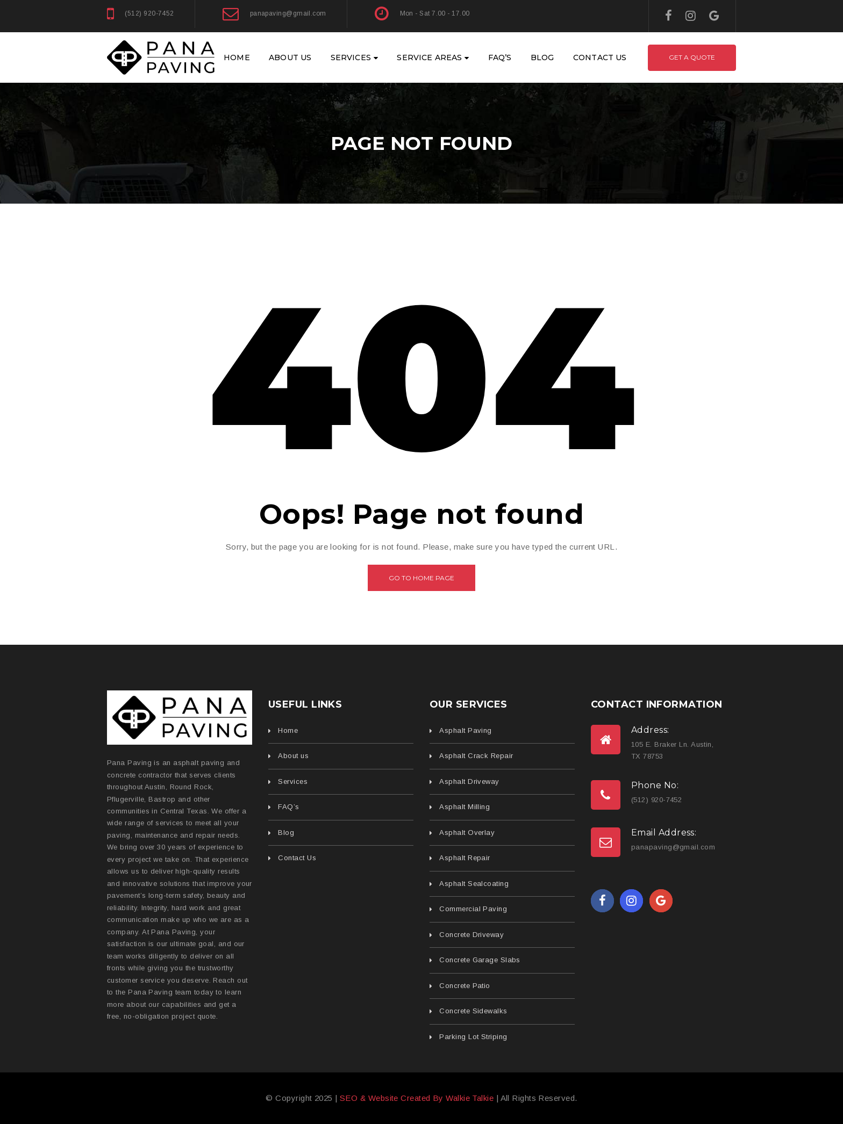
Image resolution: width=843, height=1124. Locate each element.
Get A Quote (692, 57)
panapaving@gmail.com (288, 13)
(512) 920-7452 (149, 13)
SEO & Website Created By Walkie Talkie (417, 1098)
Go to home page (421, 578)
